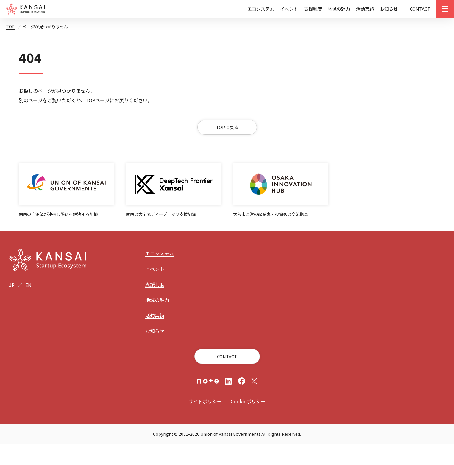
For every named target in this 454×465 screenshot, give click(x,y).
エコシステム (260, 9)
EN (28, 305)
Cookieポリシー (248, 422)
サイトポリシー (205, 422)
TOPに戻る (227, 132)
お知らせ (389, 9)
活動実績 (365, 9)
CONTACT (420, 9)
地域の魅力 (339, 9)
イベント (289, 9)
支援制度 (313, 9)
